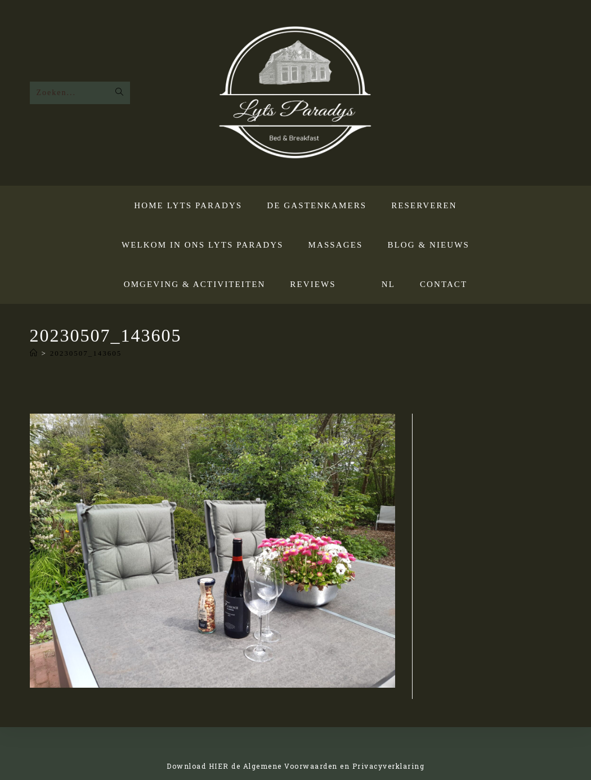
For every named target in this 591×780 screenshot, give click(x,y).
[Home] (34, 353)
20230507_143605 (86, 353)
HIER (219, 765)
